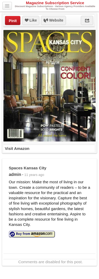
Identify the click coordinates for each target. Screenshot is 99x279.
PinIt (13, 21)
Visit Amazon (17, 148)
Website (53, 20)
